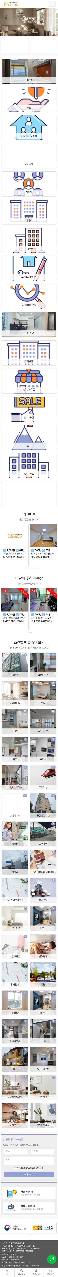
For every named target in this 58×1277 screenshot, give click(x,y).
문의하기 (29, 1174)
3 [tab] (26, 568)
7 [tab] (33, 568)
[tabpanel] (15, 546)
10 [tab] (38, 568)
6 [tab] (31, 568)
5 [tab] (29, 568)
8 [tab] (34, 568)
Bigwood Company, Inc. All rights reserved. (20, 1266)
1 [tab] (22, 568)
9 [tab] (36, 568)
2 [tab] (24, 568)
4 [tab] (28, 568)
